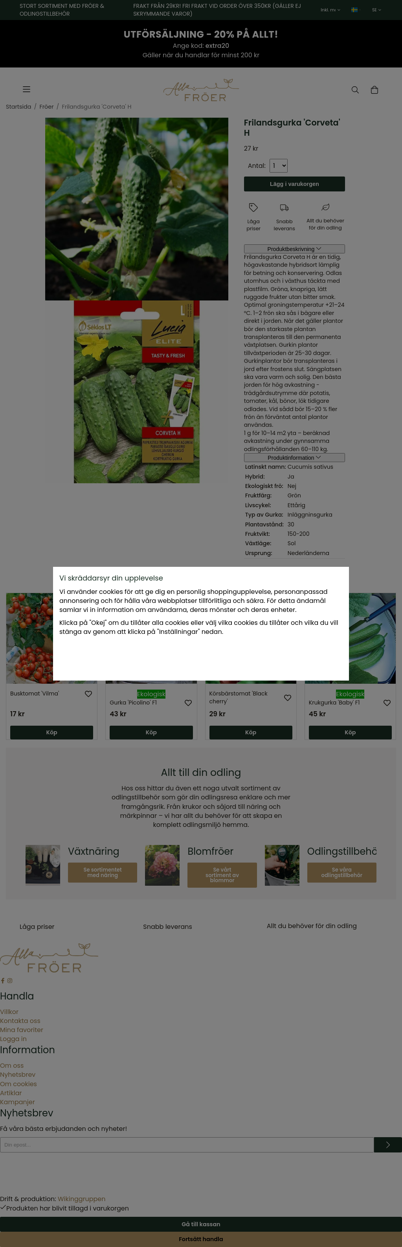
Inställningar (152, 658)
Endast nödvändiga (212, 658)
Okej (261, 658)
